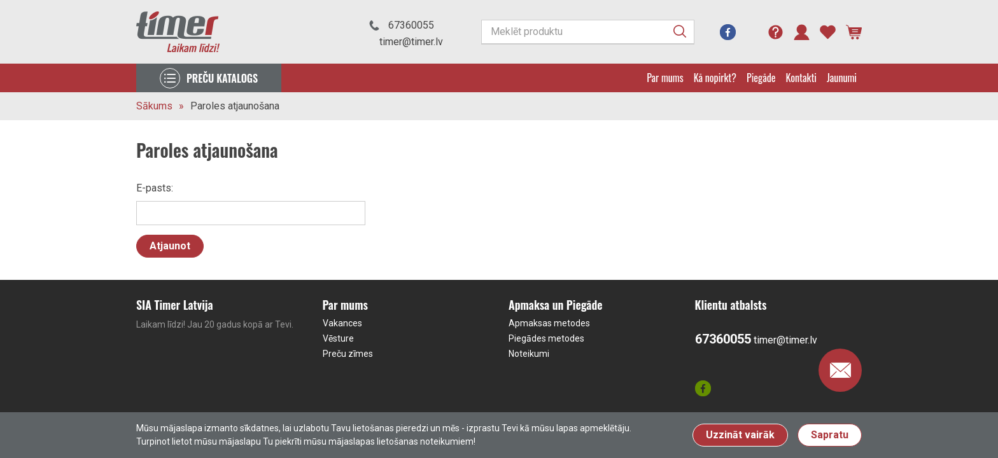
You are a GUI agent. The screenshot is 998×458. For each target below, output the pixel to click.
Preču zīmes (348, 354)
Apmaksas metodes (549, 323)
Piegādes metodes (546, 338)
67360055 (411, 25)
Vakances (342, 323)
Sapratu (829, 435)
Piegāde (761, 77)
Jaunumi (842, 77)
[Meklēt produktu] (587, 32)
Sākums (154, 106)
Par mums (665, 77)
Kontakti (801, 77)
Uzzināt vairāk (740, 435)
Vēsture (338, 338)
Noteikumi (529, 354)
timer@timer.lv (411, 42)
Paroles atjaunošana (234, 106)
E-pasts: (154, 188)
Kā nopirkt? (715, 77)
